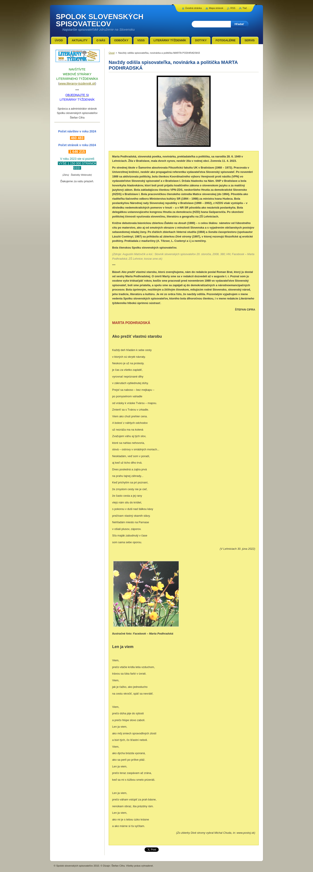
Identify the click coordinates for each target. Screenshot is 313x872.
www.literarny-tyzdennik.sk (77, 83)
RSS (232, 8)
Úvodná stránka (193, 8)
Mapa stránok (216, 8)
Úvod (112, 53)
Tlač (244, 8)
